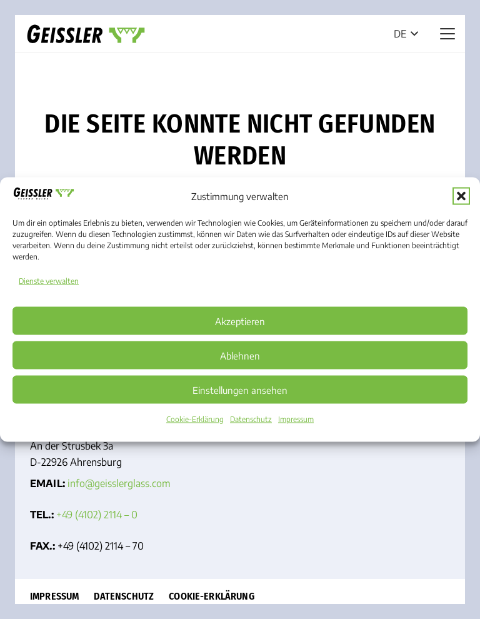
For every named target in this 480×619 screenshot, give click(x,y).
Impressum (296, 419)
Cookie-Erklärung (195, 419)
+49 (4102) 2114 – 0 (97, 514)
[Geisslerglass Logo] (86, 34)
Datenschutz (251, 419)
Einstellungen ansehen (240, 389)
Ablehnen (240, 355)
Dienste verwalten (49, 281)
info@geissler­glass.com (119, 483)
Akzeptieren (240, 320)
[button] (461, 195)
